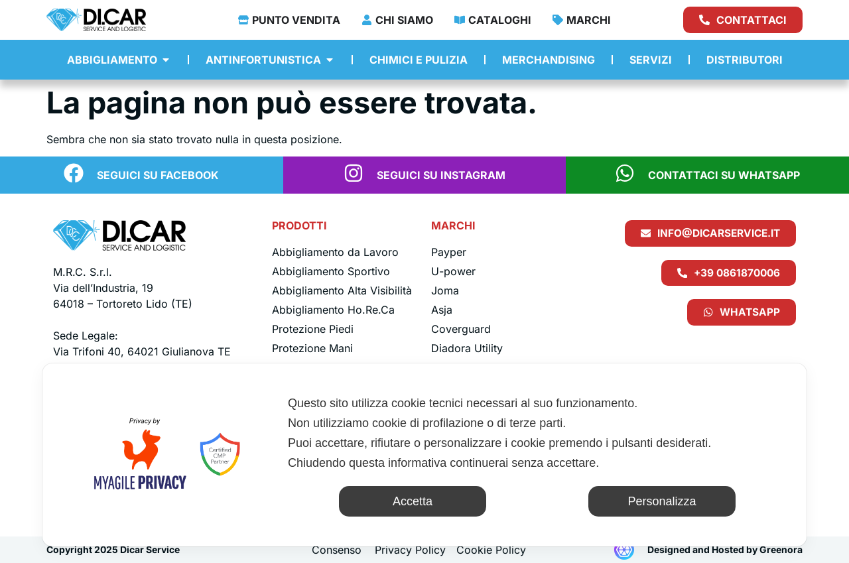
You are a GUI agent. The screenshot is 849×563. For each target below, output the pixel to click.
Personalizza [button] (661, 501)
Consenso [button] (336, 549)
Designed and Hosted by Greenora (725, 549)
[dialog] (424, 454)
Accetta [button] (412, 501)
